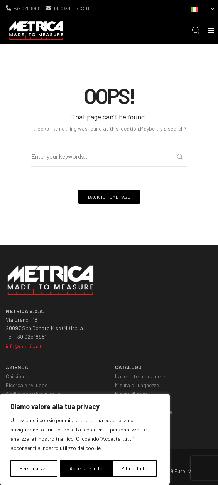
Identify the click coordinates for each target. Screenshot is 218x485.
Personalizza (33, 468)
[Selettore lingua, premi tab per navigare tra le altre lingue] (202, 8)
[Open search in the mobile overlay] (196, 30)
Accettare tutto (133, 468)
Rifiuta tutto (81, 468)
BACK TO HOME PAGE (109, 197)
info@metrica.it (68, 8)
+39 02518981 (23, 8)
